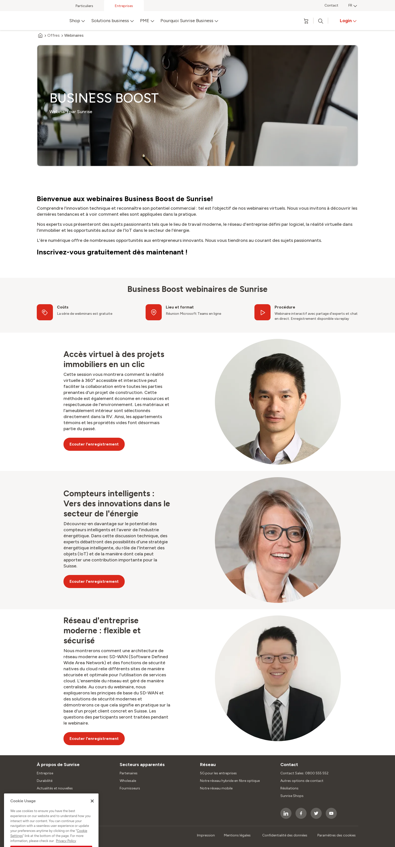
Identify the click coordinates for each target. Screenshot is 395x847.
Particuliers (84, 6)
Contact (331, 5)
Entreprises (124, 6)
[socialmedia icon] (285, 813)
